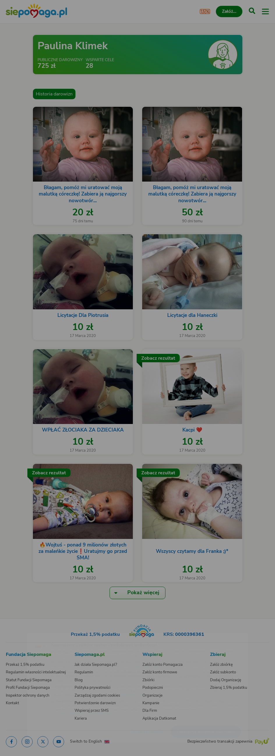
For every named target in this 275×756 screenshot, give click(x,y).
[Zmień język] (16, 636)
